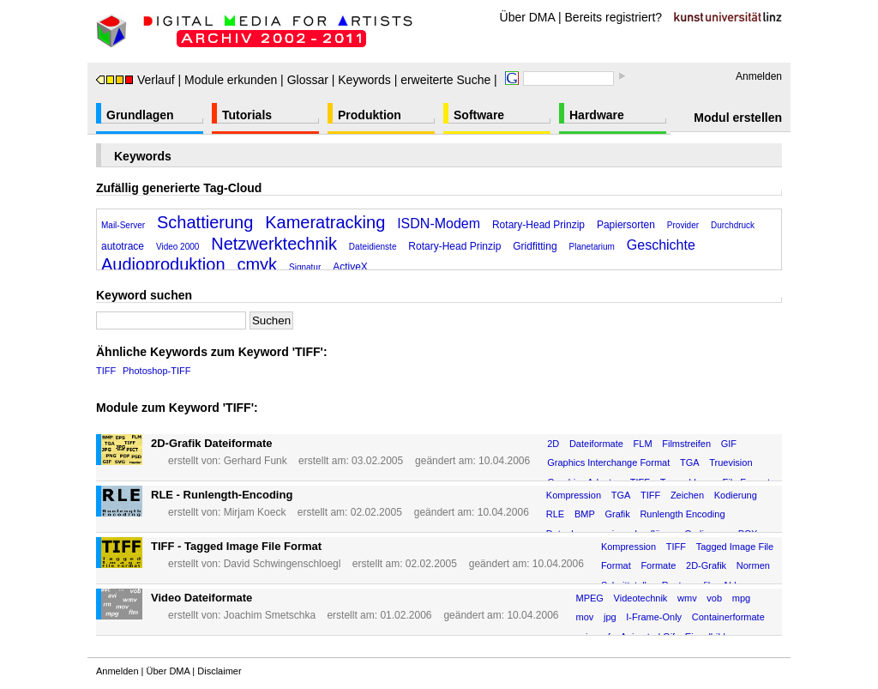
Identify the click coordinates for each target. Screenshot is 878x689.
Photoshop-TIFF (156, 371)
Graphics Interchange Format (608, 462)
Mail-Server (123, 225)
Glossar (307, 80)
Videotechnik (641, 598)
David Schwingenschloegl (282, 564)
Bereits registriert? (614, 17)
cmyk (257, 264)
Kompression (573, 495)
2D (553, 443)
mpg (741, 598)
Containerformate (728, 617)
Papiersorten (626, 225)
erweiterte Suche (445, 80)
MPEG (590, 598)
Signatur (305, 267)
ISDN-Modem (438, 223)
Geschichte (661, 245)
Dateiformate (596, 443)
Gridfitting (534, 246)
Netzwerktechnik (274, 243)
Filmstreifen (686, 443)
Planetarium (592, 246)
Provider (683, 225)
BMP (584, 514)
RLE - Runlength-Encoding (221, 494)
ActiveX (350, 267)
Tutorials (247, 115)
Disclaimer (219, 671)
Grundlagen (140, 115)
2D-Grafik (706, 565)
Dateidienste (373, 246)
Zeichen (687, 495)
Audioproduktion (163, 264)
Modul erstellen (738, 117)
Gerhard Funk (255, 461)
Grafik (616, 514)
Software (479, 115)
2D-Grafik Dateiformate (212, 443)
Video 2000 (177, 246)
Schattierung (205, 222)
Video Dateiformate (201, 597)
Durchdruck (733, 225)
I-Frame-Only (654, 617)
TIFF (106, 371)
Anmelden (759, 76)
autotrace (122, 246)
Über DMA (528, 17)
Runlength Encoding (682, 514)
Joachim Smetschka (270, 615)
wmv (687, 598)
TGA (690, 462)
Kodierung (735, 495)
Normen (753, 565)
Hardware (596, 115)
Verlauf (135, 80)
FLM (643, 443)
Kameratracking (325, 222)
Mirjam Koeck (255, 512)
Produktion (369, 115)
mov (585, 617)
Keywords (364, 80)
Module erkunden (230, 80)
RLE (555, 514)
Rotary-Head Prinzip (538, 225)
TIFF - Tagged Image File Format (236, 546)
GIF (729, 443)
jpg (610, 617)
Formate (658, 565)
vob (714, 598)
